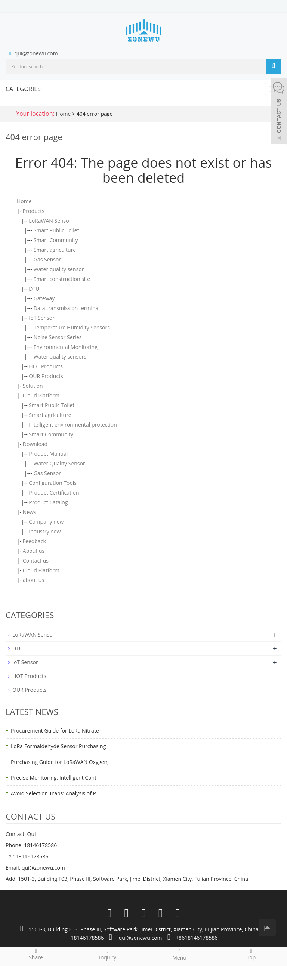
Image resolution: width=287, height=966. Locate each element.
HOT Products (46, 366)
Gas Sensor (47, 259)
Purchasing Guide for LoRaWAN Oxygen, (60, 761)
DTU (34, 288)
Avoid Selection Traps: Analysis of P (53, 793)
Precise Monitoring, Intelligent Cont (53, 777)
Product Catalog (48, 502)
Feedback (34, 541)
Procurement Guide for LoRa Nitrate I (56, 730)
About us (33, 550)
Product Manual (48, 453)
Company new (46, 521)
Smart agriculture (55, 249)
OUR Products (46, 376)
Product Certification (54, 492)
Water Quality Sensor (59, 463)
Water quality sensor (59, 269)
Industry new (45, 531)
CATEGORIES (23, 89)
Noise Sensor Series (58, 337)
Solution (33, 385)
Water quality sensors (60, 356)
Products (33, 210)
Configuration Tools (53, 482)
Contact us (36, 560)
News (29, 511)
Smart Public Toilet (56, 230)
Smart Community (56, 240)
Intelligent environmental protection (73, 424)
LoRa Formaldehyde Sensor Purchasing (58, 746)
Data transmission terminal (67, 308)
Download (35, 444)
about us (33, 579)
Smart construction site (62, 278)
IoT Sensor (42, 317)
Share (36, 954)
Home (63, 113)
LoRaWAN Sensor (50, 220)
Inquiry (108, 954)
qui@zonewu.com (36, 53)
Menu (179, 954)
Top (251, 954)
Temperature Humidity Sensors (72, 327)
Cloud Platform (41, 395)
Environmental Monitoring (66, 346)
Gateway (44, 298)
